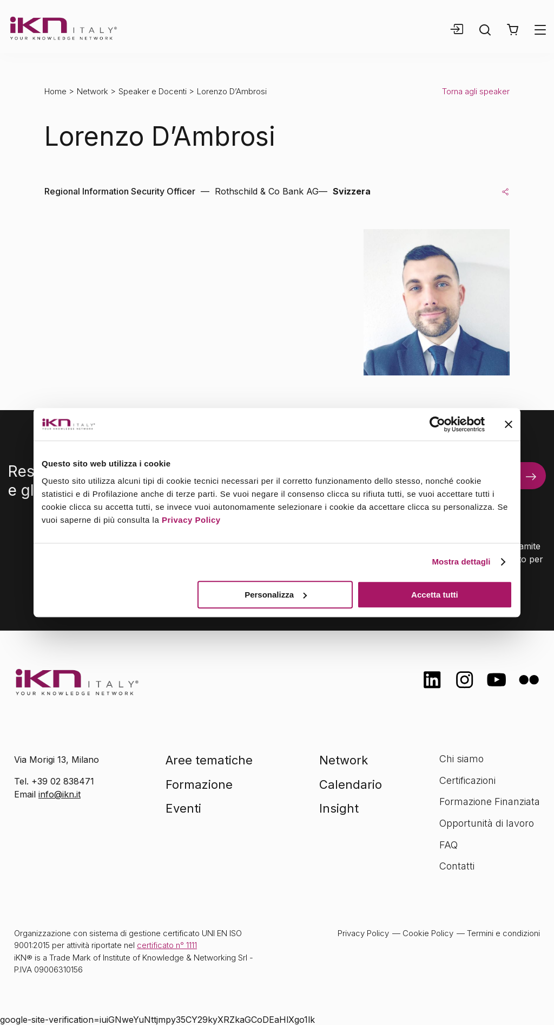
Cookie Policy (428, 933)
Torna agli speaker (476, 91)
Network (92, 91)
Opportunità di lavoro (486, 823)
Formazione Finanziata (489, 801)
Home (55, 91)
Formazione (199, 784)
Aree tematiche (209, 760)
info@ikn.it (59, 794)
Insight (339, 808)
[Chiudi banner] (508, 424)
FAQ (448, 845)
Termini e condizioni (503, 933)
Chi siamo (461, 758)
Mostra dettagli (461, 561)
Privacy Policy (191, 519)
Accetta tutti (434, 594)
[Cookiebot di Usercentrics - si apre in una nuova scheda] (437, 424)
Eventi (183, 808)
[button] (512, 29)
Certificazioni (467, 780)
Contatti (456, 866)
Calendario (350, 784)
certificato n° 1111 (167, 945)
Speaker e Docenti (152, 91)
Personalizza (276, 594)
